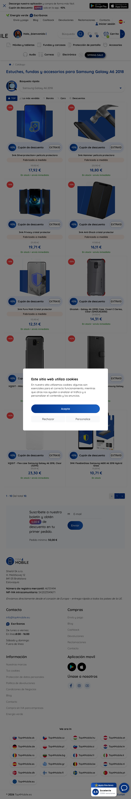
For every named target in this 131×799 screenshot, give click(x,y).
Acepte (65, 408)
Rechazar (48, 419)
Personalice (83, 419)
